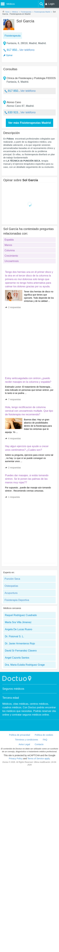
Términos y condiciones (26, 739)
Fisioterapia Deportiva (17, 600)
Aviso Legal (24, 744)
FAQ (45, 739)
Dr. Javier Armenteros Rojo (20, 643)
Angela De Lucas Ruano (18, 629)
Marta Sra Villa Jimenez (18, 622)
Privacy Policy (15, 758)
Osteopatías (11, 586)
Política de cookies (44, 735)
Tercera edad (10, 697)
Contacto (39, 744)
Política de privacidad (19, 735)
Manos (8, 245)
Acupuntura (11, 593)
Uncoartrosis (12, 261)
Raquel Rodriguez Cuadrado (21, 615)
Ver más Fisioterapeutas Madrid (29, 122)
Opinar (9, 55)
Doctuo (17, 678)
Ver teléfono (26, 49)
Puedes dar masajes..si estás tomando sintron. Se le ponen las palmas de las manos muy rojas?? (26, 479)
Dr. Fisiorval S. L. (14, 636)
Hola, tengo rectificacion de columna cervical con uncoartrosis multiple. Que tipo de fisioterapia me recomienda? (29, 411)
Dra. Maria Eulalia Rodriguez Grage (25, 664)
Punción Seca (12, 578)
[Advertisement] (29, 341)
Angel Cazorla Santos (17, 657)
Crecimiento (11, 255)
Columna (10, 250)
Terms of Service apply (38, 758)
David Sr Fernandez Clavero (21, 650)
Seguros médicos (13, 688)
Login (51, 4)
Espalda (9, 239)
